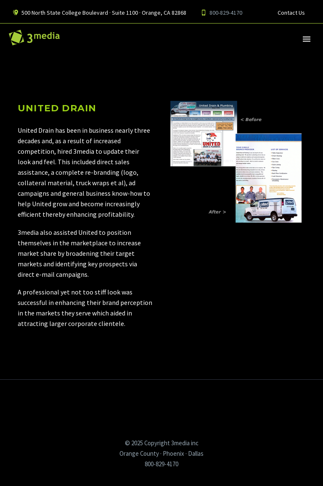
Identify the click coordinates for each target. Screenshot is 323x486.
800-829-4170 (225, 12)
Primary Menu (306, 39)
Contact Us (291, 12)
